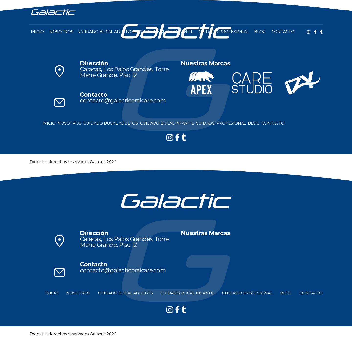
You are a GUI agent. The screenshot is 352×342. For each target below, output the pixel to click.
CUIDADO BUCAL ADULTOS (106, 32)
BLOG (260, 32)
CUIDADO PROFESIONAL (224, 32)
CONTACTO (283, 32)
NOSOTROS (61, 32)
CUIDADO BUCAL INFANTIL (166, 32)
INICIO (37, 32)
